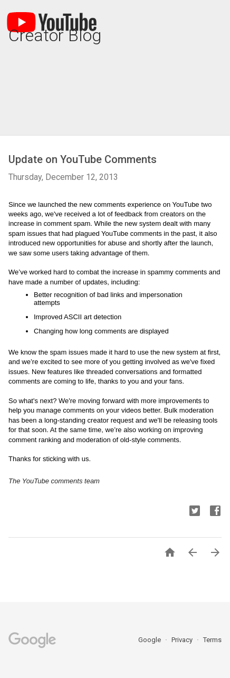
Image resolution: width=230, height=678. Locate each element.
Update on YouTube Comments (82, 159)
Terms (212, 640)
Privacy (182, 640)
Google (150, 640)
